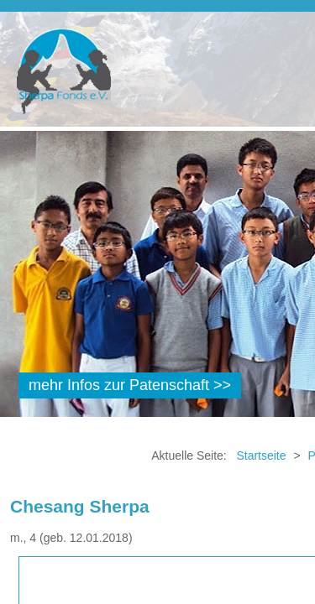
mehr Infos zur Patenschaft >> (130, 385)
